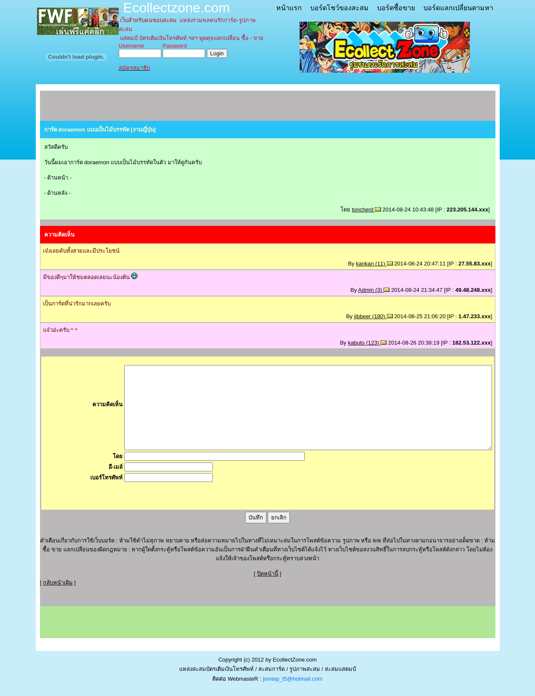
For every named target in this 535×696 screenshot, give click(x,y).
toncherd (366, 209)
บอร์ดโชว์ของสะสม (339, 7)
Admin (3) (373, 290)
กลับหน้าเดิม (58, 582)
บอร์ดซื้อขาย (396, 7)
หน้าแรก (289, 7)
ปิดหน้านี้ (267, 573)
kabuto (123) (367, 342)
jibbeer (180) (373, 316)
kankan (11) (374, 263)
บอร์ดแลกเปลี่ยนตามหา (458, 7)
